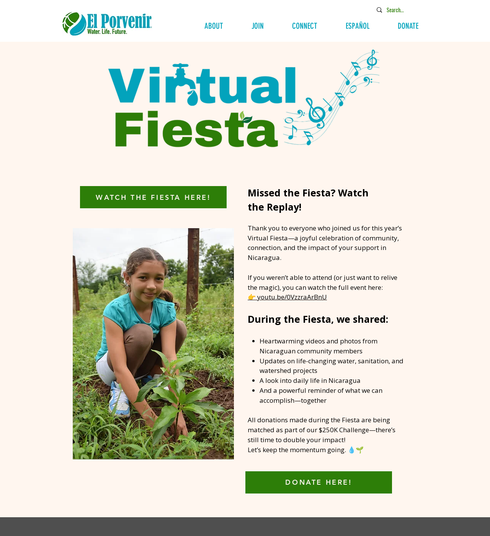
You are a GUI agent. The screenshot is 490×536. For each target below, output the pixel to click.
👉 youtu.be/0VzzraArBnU (287, 297)
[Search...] (401, 9)
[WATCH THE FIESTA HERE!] (153, 197)
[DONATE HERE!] (318, 482)
